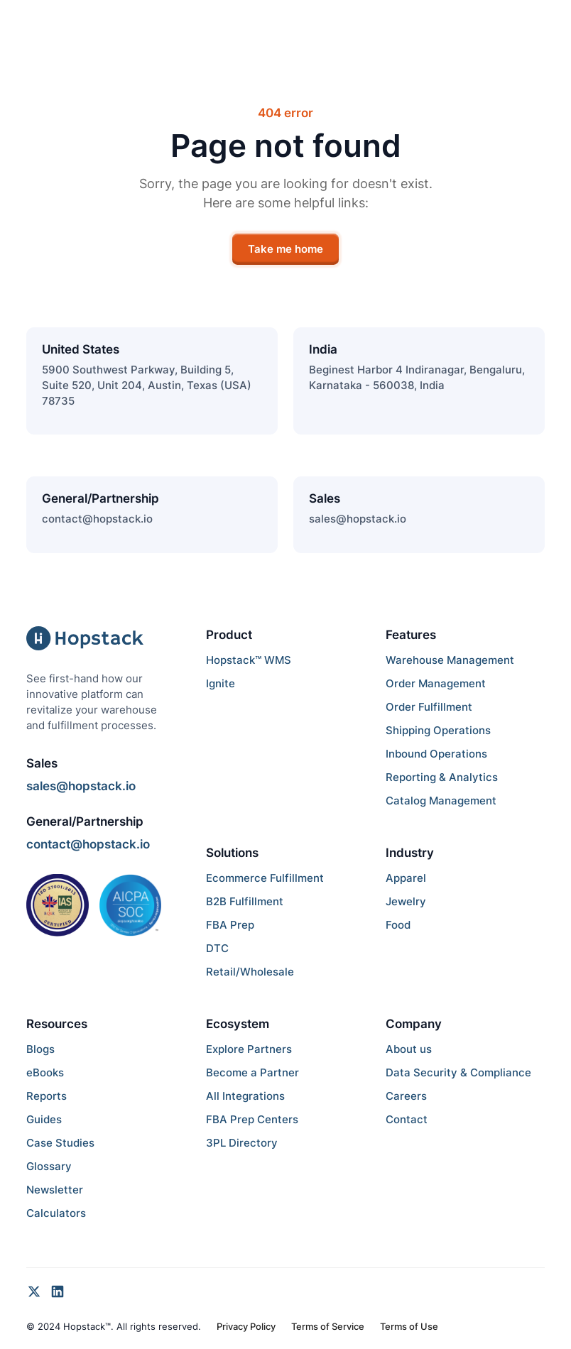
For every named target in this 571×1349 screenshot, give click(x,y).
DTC (217, 948)
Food (398, 925)
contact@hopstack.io (97, 519)
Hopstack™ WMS (248, 660)
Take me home (285, 249)
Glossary (49, 1166)
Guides (44, 1119)
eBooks (45, 1072)
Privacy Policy (246, 1326)
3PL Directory (242, 1143)
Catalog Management (441, 800)
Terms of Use (409, 1326)
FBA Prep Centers (252, 1119)
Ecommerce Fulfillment (265, 878)
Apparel (406, 878)
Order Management (436, 683)
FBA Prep (230, 925)
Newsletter (54, 1190)
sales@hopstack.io (357, 519)
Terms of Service (327, 1326)
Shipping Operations (438, 730)
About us (409, 1049)
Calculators (56, 1213)
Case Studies (60, 1143)
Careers (406, 1096)
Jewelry (406, 901)
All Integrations (245, 1096)
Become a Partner (252, 1072)
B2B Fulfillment (244, 901)
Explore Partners (249, 1049)
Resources (56, 1024)
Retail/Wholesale (250, 972)
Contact (407, 1119)
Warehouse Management (450, 660)
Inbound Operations (436, 754)
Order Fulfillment (429, 707)
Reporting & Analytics (442, 777)
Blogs (40, 1049)
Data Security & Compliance (458, 1072)
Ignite (220, 683)
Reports (46, 1096)
